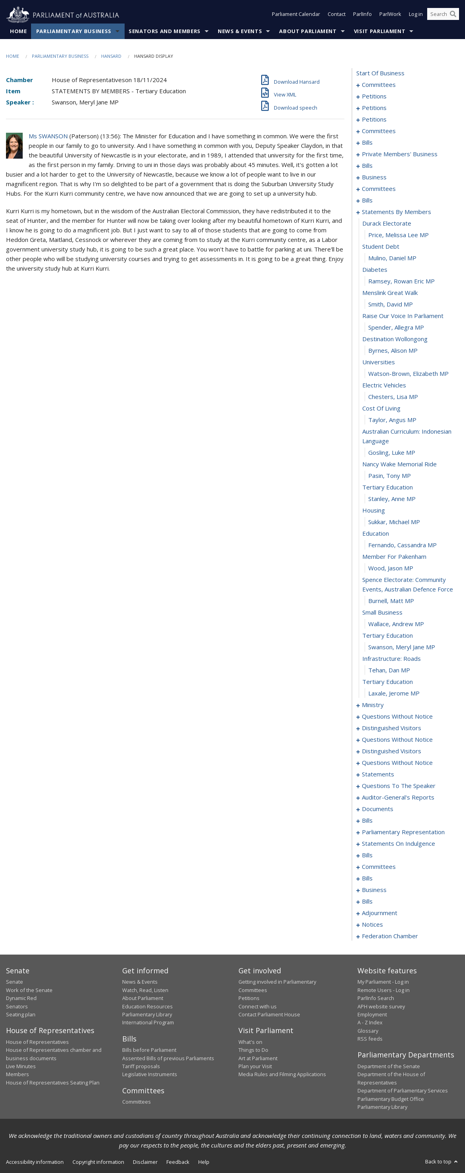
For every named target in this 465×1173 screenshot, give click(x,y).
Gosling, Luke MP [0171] (391, 453)
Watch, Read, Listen (145, 990)
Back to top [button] (442, 1161)
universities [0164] (378, 362)
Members (17, 1074)
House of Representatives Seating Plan (53, 1082)
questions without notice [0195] (397, 717)
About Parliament (307, 31)
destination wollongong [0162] (395, 339)
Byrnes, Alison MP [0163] (393, 351)
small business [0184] (382, 613)
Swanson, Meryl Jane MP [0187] (401, 647)
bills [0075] (367, 143)
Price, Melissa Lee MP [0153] (398, 235)
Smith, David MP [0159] (390, 304)
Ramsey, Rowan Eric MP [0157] (401, 281)
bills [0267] (367, 878)
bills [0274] (367, 902)
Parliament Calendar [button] (296, 15)
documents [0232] (377, 809)
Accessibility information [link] (35, 1162)
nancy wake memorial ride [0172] (399, 464)
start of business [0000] (380, 73)
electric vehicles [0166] (384, 385)
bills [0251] (367, 855)
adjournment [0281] (379, 913)
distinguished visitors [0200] (391, 728)
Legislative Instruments (149, 1074)
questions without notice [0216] (397, 763)
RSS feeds (370, 1039)
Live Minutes (21, 1066)
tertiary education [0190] (387, 682)
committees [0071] (379, 131)
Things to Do (253, 1050)
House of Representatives (37, 1041)
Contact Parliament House (269, 1014)
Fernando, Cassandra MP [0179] (402, 545)
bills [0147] (367, 200)
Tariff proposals (141, 1066)
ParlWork (390, 15)
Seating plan (20, 1014)
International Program (148, 1022)
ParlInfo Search (376, 998)
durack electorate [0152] (386, 224)
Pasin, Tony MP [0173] (389, 476)
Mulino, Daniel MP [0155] (392, 258)
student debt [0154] (380, 247)
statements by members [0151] (396, 212)
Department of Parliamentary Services (403, 1090)
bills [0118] (367, 166)
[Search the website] (443, 15)
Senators (17, 1006)
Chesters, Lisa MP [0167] (393, 397)
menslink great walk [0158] (390, 293)
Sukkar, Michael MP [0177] (394, 522)
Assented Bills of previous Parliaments (168, 1058)
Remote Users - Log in (384, 990)
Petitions (249, 998)
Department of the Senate (389, 1066)
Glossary (368, 1030)
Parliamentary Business (73, 31)
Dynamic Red (21, 998)
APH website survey (381, 1006)
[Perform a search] (453, 15)
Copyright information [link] (98, 1162)
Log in (416, 15)
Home (18, 31)
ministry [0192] (373, 705)
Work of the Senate (29, 990)
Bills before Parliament (149, 1050)
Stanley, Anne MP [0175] (392, 499)
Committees (136, 1102)
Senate (14, 982)
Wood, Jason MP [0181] (390, 568)
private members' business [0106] (400, 154)
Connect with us (257, 1006)
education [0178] (375, 534)
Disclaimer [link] (145, 1162)
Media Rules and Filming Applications (282, 1074)
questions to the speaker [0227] (399, 786)
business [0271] (374, 890)
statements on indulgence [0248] (398, 844)
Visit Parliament (379, 31)
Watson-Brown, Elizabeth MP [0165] (408, 374)
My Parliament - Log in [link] (383, 982)
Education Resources (147, 1006)
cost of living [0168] (381, 409)
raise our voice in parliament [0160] (403, 316)
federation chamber (390, 936)
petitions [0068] (374, 120)
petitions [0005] (374, 96)
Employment (372, 1014)
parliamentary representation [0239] (403, 832)
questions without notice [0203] (397, 740)
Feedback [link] (178, 1162)
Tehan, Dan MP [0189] (389, 670)
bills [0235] (367, 821)
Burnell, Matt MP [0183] (391, 601)
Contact (337, 15)
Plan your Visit (255, 1066)
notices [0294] (372, 925)
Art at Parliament (257, 1058)
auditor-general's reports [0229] (398, 798)
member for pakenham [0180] (394, 557)
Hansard (111, 56)
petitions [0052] (374, 108)
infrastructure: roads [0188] (391, 659)
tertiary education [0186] (387, 636)
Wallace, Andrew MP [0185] (396, 624)
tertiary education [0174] (387, 487)
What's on (250, 1041)
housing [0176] (373, 511)
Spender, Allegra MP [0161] (396, 328)
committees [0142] (379, 189)
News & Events (240, 31)
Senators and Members (165, 31)
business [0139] (374, 177)
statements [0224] (378, 774)
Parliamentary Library (147, 1014)
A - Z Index (370, 1022)
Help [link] (203, 1162)
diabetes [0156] (374, 270)
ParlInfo (362, 15)
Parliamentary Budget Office (391, 1098)
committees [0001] (379, 85)
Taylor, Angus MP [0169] (392, 420)
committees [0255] (379, 867)
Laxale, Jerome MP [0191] (394, 694)
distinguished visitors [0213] (391, 751)
